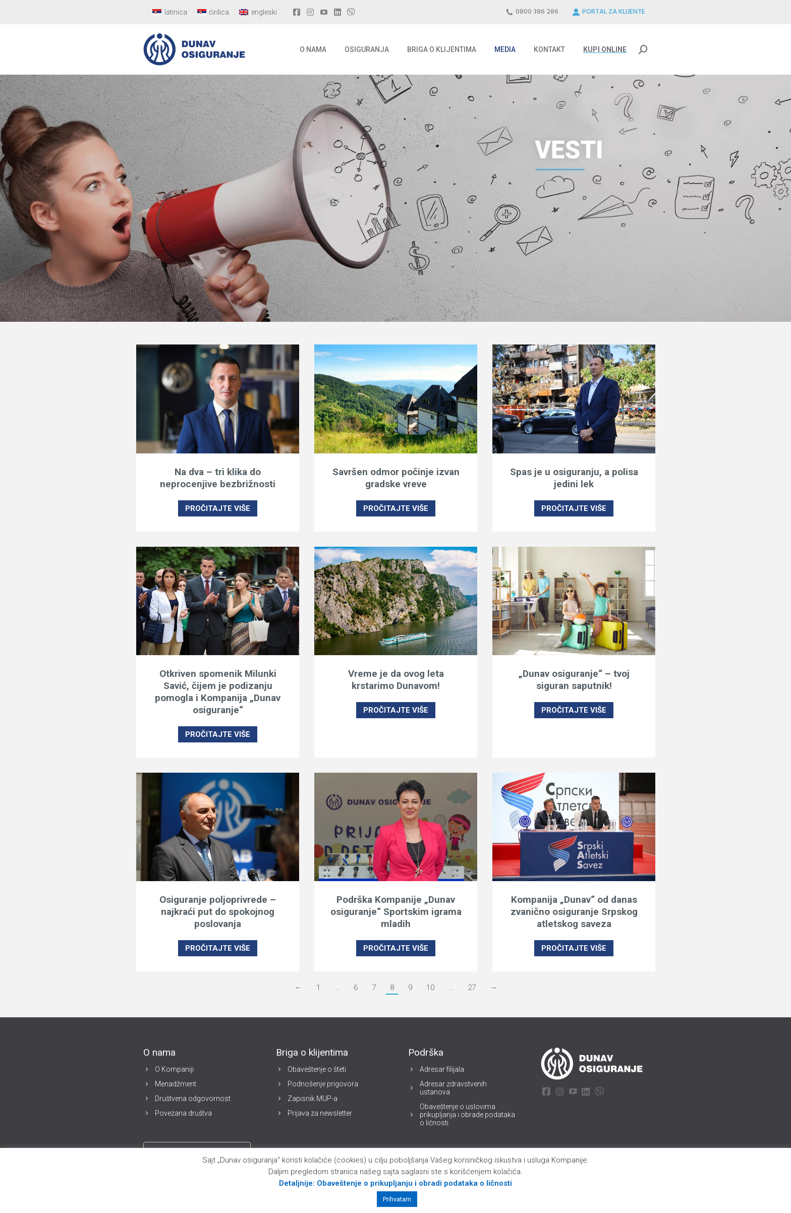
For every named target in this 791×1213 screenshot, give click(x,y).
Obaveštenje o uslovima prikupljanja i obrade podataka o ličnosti (467, 1115)
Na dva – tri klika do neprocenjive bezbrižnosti (217, 478)
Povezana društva (183, 1113)
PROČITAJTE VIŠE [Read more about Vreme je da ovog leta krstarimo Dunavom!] (395, 710)
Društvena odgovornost (193, 1098)
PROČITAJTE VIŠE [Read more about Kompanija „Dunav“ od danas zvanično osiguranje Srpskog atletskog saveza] (573, 948)
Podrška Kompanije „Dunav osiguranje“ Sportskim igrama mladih (396, 912)
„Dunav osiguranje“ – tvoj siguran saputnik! (574, 679)
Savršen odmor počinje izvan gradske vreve (396, 478)
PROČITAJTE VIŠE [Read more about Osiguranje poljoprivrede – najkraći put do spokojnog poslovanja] (217, 948)
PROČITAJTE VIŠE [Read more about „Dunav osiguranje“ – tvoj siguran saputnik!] (573, 710)
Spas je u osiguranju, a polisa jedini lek (574, 478)
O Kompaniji (174, 1069)
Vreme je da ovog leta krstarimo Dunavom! (396, 679)
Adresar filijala (442, 1069)
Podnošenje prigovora (323, 1084)
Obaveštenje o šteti (317, 1069)
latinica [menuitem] (175, 12)
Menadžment (175, 1084)
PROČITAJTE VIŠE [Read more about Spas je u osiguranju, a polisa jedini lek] (573, 508)
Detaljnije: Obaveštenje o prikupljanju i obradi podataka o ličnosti (395, 1183)
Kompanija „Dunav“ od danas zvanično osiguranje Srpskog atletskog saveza (574, 912)
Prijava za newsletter (320, 1113)
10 (430, 987)
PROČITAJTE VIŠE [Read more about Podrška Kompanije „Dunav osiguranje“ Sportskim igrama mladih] (395, 948)
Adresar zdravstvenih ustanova (453, 1088)
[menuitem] (169, 12)
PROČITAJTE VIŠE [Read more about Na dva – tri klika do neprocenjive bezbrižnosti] (217, 508)
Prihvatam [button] (397, 1199)
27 (472, 987)
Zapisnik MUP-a (312, 1098)
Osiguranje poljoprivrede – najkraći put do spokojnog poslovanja (217, 912)
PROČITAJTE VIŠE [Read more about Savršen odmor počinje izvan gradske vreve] (395, 508)
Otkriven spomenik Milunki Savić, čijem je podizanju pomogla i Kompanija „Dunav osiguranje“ (217, 692)
